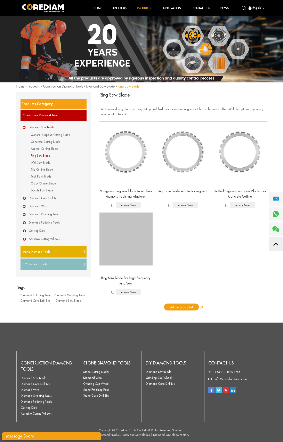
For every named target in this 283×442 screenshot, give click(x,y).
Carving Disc (37, 230)
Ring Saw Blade (128, 86)
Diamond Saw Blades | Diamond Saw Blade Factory (156, 434)
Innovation (172, 8)
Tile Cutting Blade (42, 169)
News (224, 8)
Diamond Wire (38, 206)
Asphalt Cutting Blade (44, 148)
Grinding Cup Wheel (96, 383)
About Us (119, 8)
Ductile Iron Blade (42, 190)
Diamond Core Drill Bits (43, 198)
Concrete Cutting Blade (45, 141)
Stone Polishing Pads (96, 389)
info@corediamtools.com (231, 379)
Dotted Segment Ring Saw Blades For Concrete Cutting (240, 194)
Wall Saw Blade (40, 162)
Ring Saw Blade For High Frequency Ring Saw (126, 281)
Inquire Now (128, 205)
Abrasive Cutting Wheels (44, 238)
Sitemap (177, 430)
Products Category (37, 104)
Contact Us (201, 8)
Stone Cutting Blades (96, 371)
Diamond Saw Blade (100, 86)
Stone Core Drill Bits (96, 395)
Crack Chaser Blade (43, 183)
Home (98, 8)
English (256, 8)
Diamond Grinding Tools (44, 214)
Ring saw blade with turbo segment (183, 191)
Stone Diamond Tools (106, 363)
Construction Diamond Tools (63, 86)
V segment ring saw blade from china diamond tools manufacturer (126, 194)
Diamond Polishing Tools (44, 222)
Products (144, 8)
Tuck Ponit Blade (41, 176)
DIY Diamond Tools (166, 363)
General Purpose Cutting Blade (50, 134)
